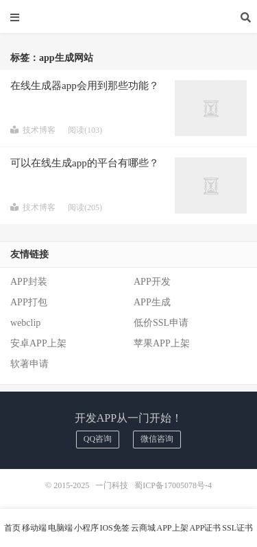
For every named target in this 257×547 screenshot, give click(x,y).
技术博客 (33, 130)
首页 (12, 528)
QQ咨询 (98, 439)
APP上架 (172, 528)
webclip (25, 323)
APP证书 (205, 528)
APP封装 (28, 282)
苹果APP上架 (162, 343)
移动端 (34, 528)
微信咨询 (156, 439)
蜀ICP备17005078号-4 (173, 485)
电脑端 (60, 528)
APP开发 (152, 282)
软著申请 (29, 364)
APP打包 (28, 302)
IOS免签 (114, 528)
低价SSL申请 (161, 323)
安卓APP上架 (38, 343)
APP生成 (152, 302)
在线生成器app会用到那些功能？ (84, 85)
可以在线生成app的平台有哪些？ (84, 162)
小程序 (86, 528)
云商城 (143, 528)
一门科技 (129, 17)
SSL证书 (237, 528)
